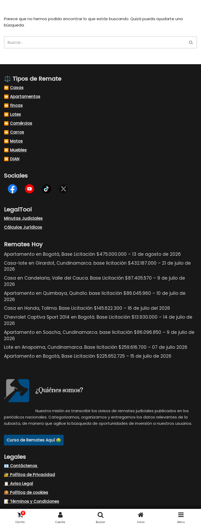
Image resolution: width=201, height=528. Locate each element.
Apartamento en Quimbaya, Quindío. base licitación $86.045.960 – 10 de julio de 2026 (95, 296)
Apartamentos (25, 96)
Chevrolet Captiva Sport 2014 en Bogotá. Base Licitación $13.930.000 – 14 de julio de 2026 (98, 320)
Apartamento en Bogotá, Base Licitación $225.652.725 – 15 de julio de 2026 (87, 356)
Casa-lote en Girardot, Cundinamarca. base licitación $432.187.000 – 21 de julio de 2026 (97, 266)
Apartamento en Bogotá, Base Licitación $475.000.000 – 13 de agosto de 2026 (92, 254)
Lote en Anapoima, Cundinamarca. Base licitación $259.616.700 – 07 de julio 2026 (95, 347)
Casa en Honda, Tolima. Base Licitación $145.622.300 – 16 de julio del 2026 (87, 308)
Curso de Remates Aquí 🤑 (34, 440)
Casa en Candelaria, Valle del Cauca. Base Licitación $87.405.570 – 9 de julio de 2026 (94, 281)
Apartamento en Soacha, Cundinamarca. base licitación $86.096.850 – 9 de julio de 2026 (99, 335)
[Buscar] (94, 42)
